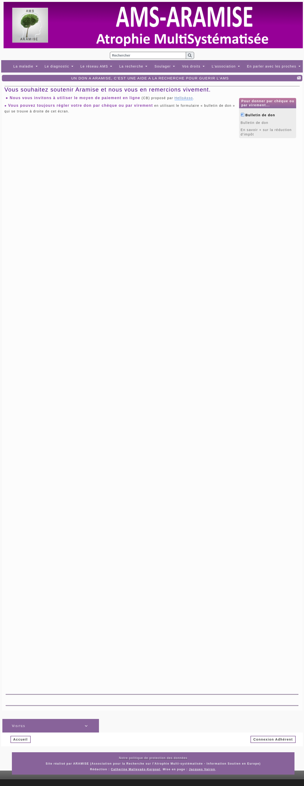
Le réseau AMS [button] (94, 66)
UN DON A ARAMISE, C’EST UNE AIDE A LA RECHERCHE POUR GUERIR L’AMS (150, 78)
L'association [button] (224, 66)
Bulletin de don (260, 114)
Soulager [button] (163, 66)
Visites (50, 726)
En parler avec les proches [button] (272, 66)
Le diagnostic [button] (58, 66)
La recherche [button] (131, 66)
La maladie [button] (24, 66)
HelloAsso (184, 98)
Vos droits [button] (192, 66)
